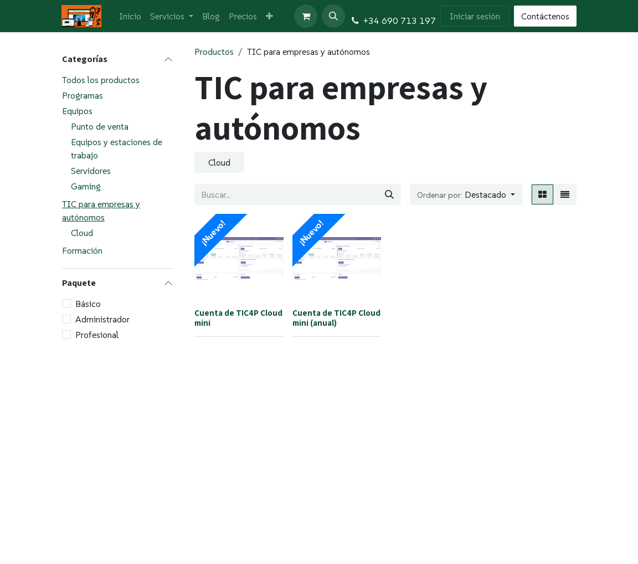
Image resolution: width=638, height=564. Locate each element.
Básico (88, 303)
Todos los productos (101, 79)
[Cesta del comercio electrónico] (305, 16)
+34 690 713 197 (399, 20)
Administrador (102, 319)
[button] (333, 16)
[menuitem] (130, 16)
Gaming (86, 186)
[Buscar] (389, 194)
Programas (82, 95)
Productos (214, 51)
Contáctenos (545, 16)
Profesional (97, 334)
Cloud (82, 232)
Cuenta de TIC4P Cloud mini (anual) (336, 317)
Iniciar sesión (475, 16)
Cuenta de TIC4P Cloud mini (238, 317)
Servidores (91, 170)
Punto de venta (99, 126)
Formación (82, 250)
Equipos (77, 110)
